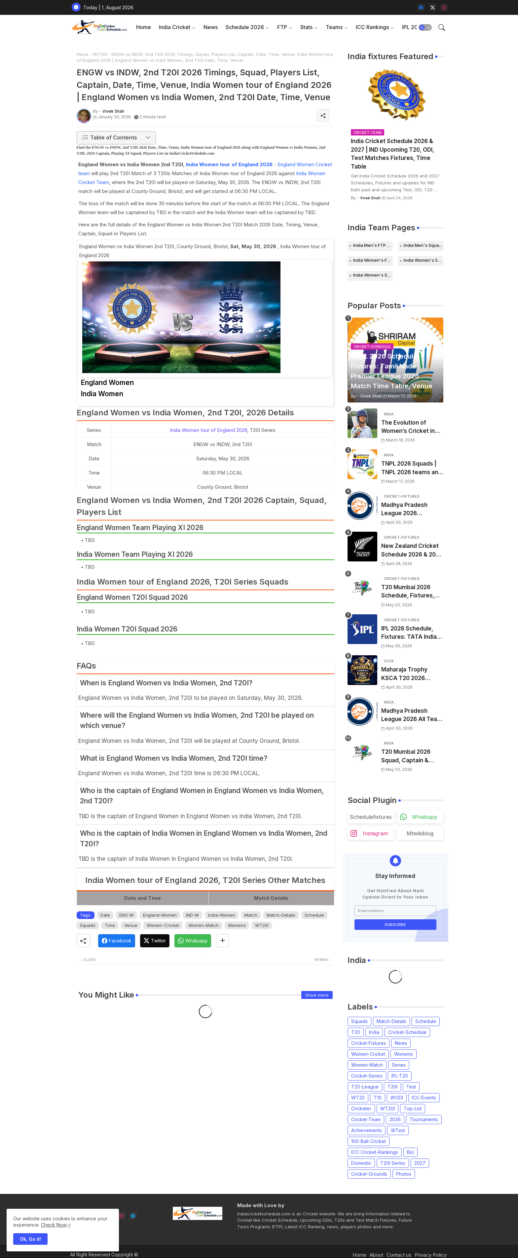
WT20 (358, 1097)
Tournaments (424, 1119)
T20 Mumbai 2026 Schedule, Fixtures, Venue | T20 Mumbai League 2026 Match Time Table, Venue (409, 592)
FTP (282, 27)
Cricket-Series (367, 1076)
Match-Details (281, 915)
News (211, 27)
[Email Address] (395, 910)
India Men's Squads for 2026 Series (423, 245)
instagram (375, 833)
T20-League (365, 1086)
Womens (237, 925)
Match (250, 915)
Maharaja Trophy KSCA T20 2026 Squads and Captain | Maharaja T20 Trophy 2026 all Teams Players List (410, 674)
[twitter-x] (432, 7)
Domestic (361, 1163)
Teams (334, 27)
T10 (378, 1097)
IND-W (192, 915)
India (374, 1032)
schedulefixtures (371, 817)
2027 (420, 1163)
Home (143, 27)
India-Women (221, 915)
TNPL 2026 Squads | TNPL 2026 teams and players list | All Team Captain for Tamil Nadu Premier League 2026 (411, 468)
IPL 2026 (413, 27)
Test (411, 1086)
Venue (130, 925)
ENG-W (126, 915)
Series (399, 1065)
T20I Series (392, 1163)
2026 (395, 1119)
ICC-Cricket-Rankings (374, 1152)
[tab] (143, 27)
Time (110, 925)
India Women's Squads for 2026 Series (373, 275)
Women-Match (203, 925)
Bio (410, 1152)
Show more (317, 995)
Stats (306, 27)
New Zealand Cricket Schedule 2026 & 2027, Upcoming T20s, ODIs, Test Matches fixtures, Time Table (412, 551)
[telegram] (133, 1216)
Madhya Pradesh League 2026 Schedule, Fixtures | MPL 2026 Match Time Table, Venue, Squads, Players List (412, 510)
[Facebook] (116, 940)
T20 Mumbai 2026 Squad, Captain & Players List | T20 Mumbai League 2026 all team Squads (410, 756)
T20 (355, 1032)
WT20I (100, 54)
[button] (425, 27)
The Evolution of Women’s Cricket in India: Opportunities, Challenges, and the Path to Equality (409, 427)
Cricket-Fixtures (368, 1043)
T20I (392, 1086)
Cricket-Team (366, 1119)
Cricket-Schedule (407, 1032)
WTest (398, 1130)
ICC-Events (424, 1097)
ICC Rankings (372, 27)
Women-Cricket (163, 925)
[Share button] (222, 940)
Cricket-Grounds (369, 1174)
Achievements (366, 1130)
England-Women (160, 915)
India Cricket (174, 27)
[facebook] (421, 7)
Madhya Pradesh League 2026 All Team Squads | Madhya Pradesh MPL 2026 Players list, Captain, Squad (411, 715)
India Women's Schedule (423, 260)
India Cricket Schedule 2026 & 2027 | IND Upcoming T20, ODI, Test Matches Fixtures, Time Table (392, 154)
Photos (403, 1174)
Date (105, 915)
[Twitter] (154, 940)
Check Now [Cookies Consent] (53, 1225)
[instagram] (444, 7)
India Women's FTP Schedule (373, 260)
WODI (396, 1097)
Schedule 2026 (245, 27)
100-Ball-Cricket (368, 1141)
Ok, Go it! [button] (30, 1239)
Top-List (413, 1108)
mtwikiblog (420, 833)
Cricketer (361, 1108)
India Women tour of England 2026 (229, 164)
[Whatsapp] (192, 940)
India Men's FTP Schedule (373, 245)
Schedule (314, 915)
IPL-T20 (399, 1076)
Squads (87, 925)
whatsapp (424, 817)
